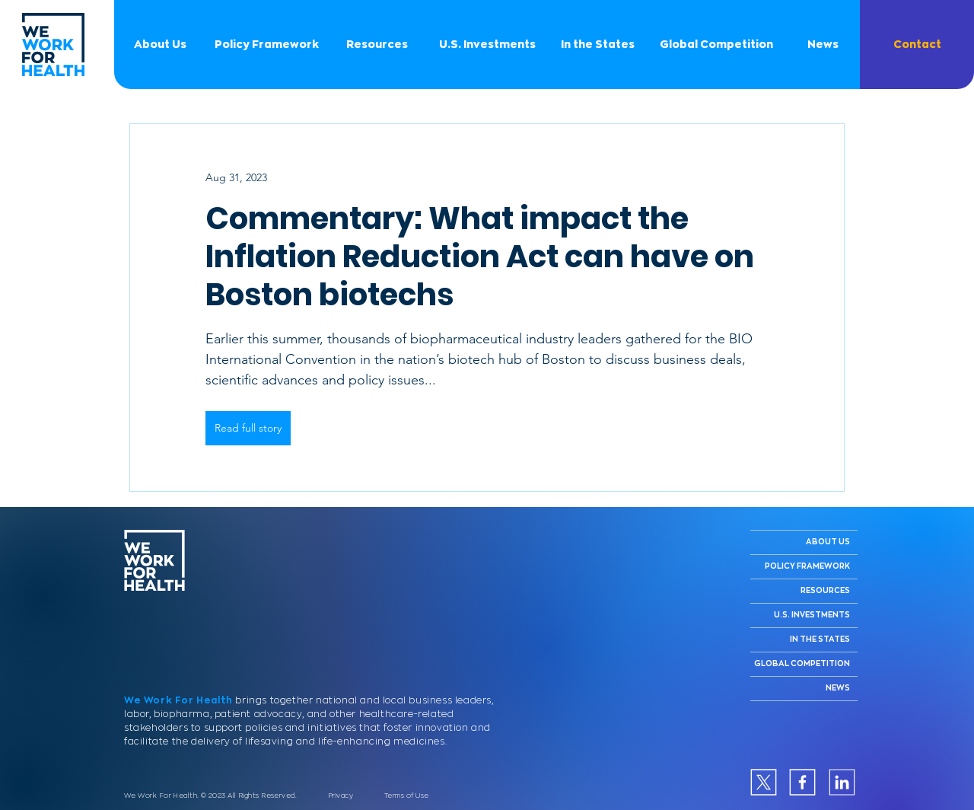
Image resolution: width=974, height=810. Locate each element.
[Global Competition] (716, 44)
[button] (917, 44)
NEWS (838, 688)
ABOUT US (828, 542)
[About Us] (159, 44)
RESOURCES (825, 591)
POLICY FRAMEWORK (807, 566)
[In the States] (597, 44)
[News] (822, 44)
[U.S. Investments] (487, 44)
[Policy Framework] (266, 44)
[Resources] (376, 44)
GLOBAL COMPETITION (802, 664)
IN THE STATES (820, 639)
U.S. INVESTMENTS (812, 615)
